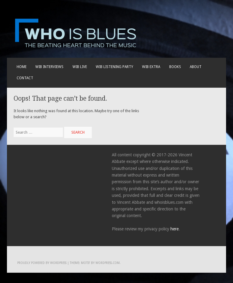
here (174, 228)
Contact (25, 78)
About (196, 67)
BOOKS (175, 67)
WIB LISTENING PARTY (114, 67)
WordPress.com (107, 263)
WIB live (80, 67)
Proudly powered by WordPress (41, 263)
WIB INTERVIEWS (49, 67)
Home (22, 67)
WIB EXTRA (151, 67)
